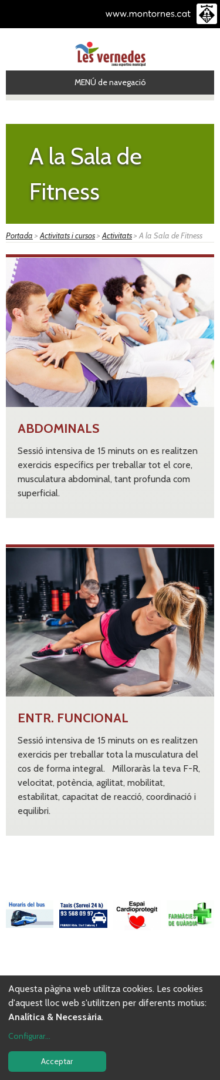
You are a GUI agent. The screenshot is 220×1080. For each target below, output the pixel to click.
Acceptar (57, 1061)
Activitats (117, 235)
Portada (19, 235)
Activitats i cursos (67, 235)
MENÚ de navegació (110, 82)
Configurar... (29, 1036)
